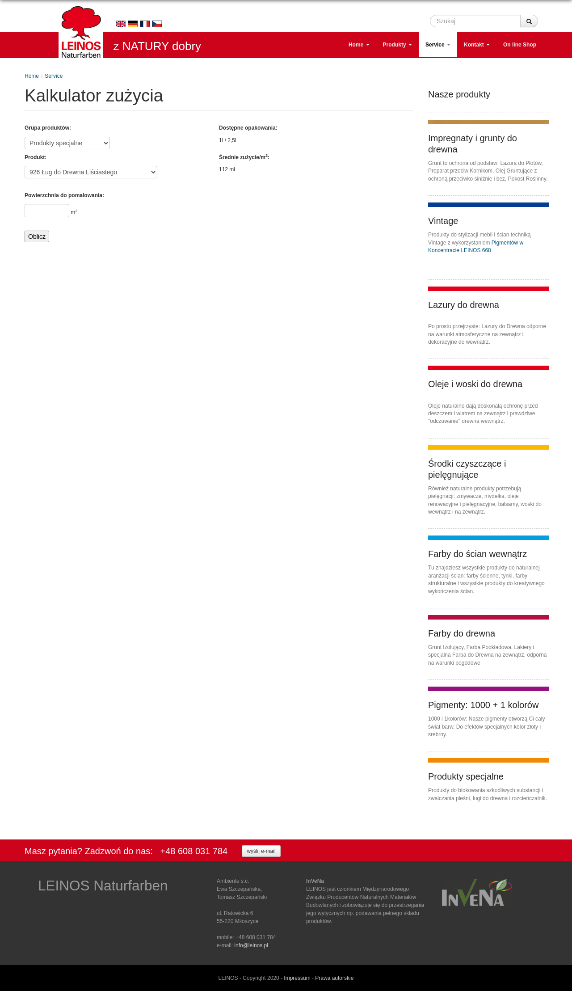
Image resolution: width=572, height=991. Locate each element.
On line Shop (519, 45)
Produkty (397, 45)
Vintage (443, 221)
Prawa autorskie (334, 978)
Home (359, 45)
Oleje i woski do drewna (475, 384)
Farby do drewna (461, 633)
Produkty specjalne (466, 776)
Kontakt (477, 45)
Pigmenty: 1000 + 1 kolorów (483, 705)
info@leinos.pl (251, 945)
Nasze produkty (459, 94)
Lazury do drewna (463, 305)
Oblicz (37, 236)
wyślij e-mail (261, 851)
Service (437, 45)
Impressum (297, 978)
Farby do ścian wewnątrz (477, 554)
